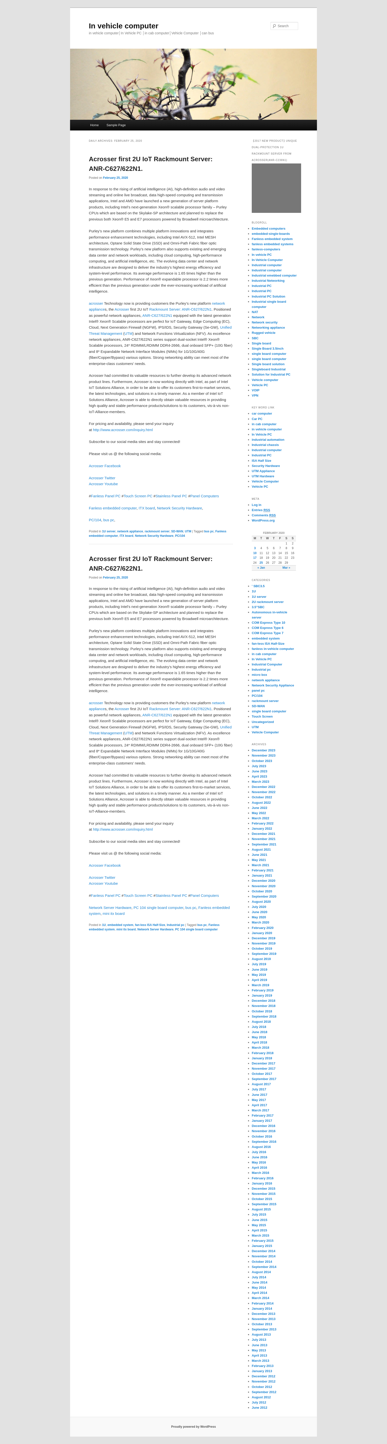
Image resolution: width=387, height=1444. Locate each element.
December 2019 (263, 938)
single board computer (269, 354)
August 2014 (261, 1272)
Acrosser (122, 309)
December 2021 (263, 834)
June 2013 (259, 1345)
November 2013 (263, 1319)
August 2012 (261, 1397)
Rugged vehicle (263, 333)
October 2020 (262, 891)
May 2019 (259, 975)
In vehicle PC (262, 255)
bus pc (108, 520)
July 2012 (259, 1402)
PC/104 (95, 520)
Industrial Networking (268, 280)
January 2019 (262, 995)
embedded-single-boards (271, 234)
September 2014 (264, 1267)
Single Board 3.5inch (268, 348)
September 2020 (264, 896)
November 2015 (263, 1194)
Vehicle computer (265, 380)
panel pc (258, 690)
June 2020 (259, 912)
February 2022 (262, 823)
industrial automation (268, 439)
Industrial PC (261, 286)
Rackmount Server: (165, 309)
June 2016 (259, 1157)
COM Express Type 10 (268, 622)
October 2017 (262, 1074)
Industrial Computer (267, 664)
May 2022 (259, 813)
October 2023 (262, 761)
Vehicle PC (260, 385)
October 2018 (262, 1011)
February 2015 (262, 1241)
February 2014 (262, 1303)
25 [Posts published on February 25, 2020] (261, 562)
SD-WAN (177, 531)
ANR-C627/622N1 (197, 309)
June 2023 (259, 771)
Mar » (286, 567)
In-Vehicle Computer (267, 260)
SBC (255, 338)
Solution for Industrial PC (271, 374)
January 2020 (262, 933)
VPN (255, 395)
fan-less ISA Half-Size (150, 925)
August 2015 (261, 1209)
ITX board (147, 508)
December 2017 (263, 1063)
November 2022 (263, 792)
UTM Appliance (263, 471)
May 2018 (259, 1037)
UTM (128, 333)
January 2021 (262, 875)
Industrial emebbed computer (274, 275)
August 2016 (261, 1147)
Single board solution (269, 364)
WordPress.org (263, 520)
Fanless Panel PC (105, 496)
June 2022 (259, 808)
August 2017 (261, 1084)
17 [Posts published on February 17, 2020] (254, 558)
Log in (256, 505)
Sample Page (116, 125)
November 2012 (263, 1381)
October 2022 (262, 797)
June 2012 (259, 1407)
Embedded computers (269, 228)
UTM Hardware (263, 476)
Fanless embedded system (272, 239)
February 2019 (262, 990)
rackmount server (157, 531)
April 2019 (259, 980)
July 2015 (259, 1214)
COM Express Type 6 (267, 628)
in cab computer (264, 424)
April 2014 (259, 1293)
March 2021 (260, 865)
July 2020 (259, 907)
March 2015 (260, 1235)
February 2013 (262, 1366)
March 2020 (260, 922)
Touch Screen (262, 716)
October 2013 (262, 1324)
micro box (259, 675)
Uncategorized (263, 722)
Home (94, 125)
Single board (261, 343)
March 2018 (260, 1047)
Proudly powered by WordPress (193, 1426)
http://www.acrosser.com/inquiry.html (123, 430)
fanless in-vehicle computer (273, 649)
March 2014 (260, 1298)
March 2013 (260, 1361)
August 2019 (261, 959)
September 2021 (264, 844)
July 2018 (259, 1027)
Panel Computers (204, 496)
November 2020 (263, 886)
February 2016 (262, 1178)
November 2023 (263, 755)
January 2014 (262, 1308)
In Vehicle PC (262, 434)
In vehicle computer (123, 26)
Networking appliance (268, 327)
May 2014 (259, 1287)
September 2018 (264, 1016)
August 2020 (261, 901)
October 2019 (262, 948)
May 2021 (259, 860)
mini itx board (114, 913)
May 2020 (259, 917)
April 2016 (259, 1167)
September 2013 (264, 1329)
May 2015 (259, 1225)
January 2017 (262, 1121)
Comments (264, 515)
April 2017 (259, 1105)
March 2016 (260, 1173)
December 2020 (263, 880)
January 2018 (262, 1058)
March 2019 (260, 985)
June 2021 (259, 855)
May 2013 (259, 1350)
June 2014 (259, 1282)
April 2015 (259, 1230)
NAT (255, 312)
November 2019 (263, 943)
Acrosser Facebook (105, 466)
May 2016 (259, 1162)
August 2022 (261, 802)
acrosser (96, 303)
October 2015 (262, 1199)
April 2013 (259, 1355)
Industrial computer (267, 265)
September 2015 (264, 1204)
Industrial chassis (265, 445)
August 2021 (261, 849)
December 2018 (263, 1001)
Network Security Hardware (179, 508)
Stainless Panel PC (171, 496)
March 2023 (260, 781)
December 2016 (263, 1126)
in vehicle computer (267, 429)
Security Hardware (266, 466)
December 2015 (263, 1188)
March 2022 (260, 818)
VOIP (255, 390)
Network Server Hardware (110, 907)
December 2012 (263, 1376)
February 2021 (262, 870)
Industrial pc (175, 925)
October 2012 (262, 1387)
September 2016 (264, 1141)
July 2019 (259, 964)
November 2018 (263, 1006)
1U (104, 925)
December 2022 (263, 787)
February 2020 (262, 928)
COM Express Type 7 (267, 633)
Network (258, 317)
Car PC (257, 419)
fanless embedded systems (272, 244)
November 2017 (263, 1068)
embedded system (120, 925)
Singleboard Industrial (269, 369)
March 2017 (260, 1110)
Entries (261, 510)
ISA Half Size (261, 460)
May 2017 (259, 1100)
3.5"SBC (258, 607)
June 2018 (259, 1032)
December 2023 (263, 750)
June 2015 (259, 1220)
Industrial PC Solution (268, 296)
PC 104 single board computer (158, 907)
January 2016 (262, 1183)
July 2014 (259, 1277)
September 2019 (264, 954)
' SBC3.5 (258, 586)
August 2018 (261, 1021)
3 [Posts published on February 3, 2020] (255, 548)
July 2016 (259, 1152)
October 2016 (262, 1136)
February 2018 (262, 1053)
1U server (109, 531)
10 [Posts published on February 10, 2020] (254, 553)
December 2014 (263, 1251)
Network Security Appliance (273, 685)
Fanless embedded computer (112, 508)
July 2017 (259, 1089)
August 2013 (261, 1334)
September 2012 (264, 1392)
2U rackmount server (268, 602)
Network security (265, 322)
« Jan (261, 567)
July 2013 (259, 1340)
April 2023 (259, 776)
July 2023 (259, 766)
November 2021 (263, 839)
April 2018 (259, 1042)
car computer (262, 413)
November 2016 (263, 1131)
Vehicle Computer (265, 481)
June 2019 (259, 969)
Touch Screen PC (138, 496)
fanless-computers (266, 249)
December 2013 (263, 1314)
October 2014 (262, 1262)
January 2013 (262, 1371)
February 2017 (262, 1115)
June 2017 (259, 1095)
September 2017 (264, 1079)
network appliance (130, 531)
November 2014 (263, 1256)
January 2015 (262, 1246)
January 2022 (262, 828)
